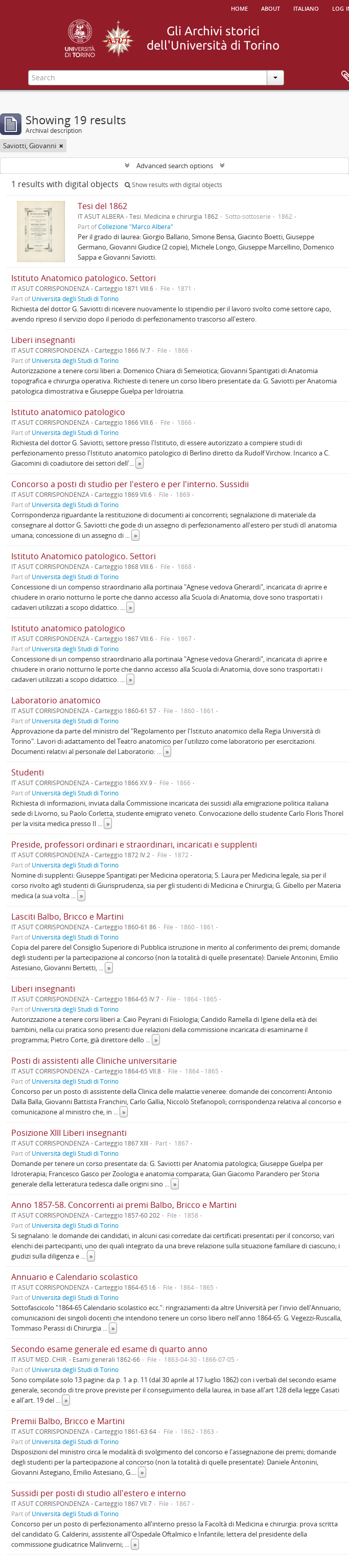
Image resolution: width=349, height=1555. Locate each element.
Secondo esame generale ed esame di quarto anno (109, 1349)
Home (239, 7)
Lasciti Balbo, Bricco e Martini (67, 916)
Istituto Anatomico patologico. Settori (83, 278)
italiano (306, 7)
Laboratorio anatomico (56, 700)
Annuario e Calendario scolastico (74, 1277)
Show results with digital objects (173, 184)
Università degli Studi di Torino (75, 298)
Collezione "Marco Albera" (135, 226)
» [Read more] (139, 463)
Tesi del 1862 (102, 206)
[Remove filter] (61, 146)
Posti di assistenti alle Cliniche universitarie (94, 1060)
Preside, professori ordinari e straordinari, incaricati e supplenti (134, 844)
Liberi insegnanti (43, 340)
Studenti (27, 772)
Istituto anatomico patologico (68, 412)
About (270, 7)
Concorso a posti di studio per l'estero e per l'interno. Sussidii (130, 484)
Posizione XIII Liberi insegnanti (69, 1132)
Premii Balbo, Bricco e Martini (68, 1421)
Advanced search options (175, 165)
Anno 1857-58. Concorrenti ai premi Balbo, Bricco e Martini (124, 1204)
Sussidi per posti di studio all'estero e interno (98, 1493)
